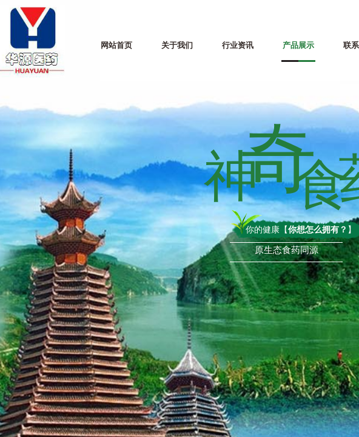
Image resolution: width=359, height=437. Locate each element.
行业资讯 (237, 45)
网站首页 (116, 45)
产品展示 (298, 45)
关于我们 (177, 45)
